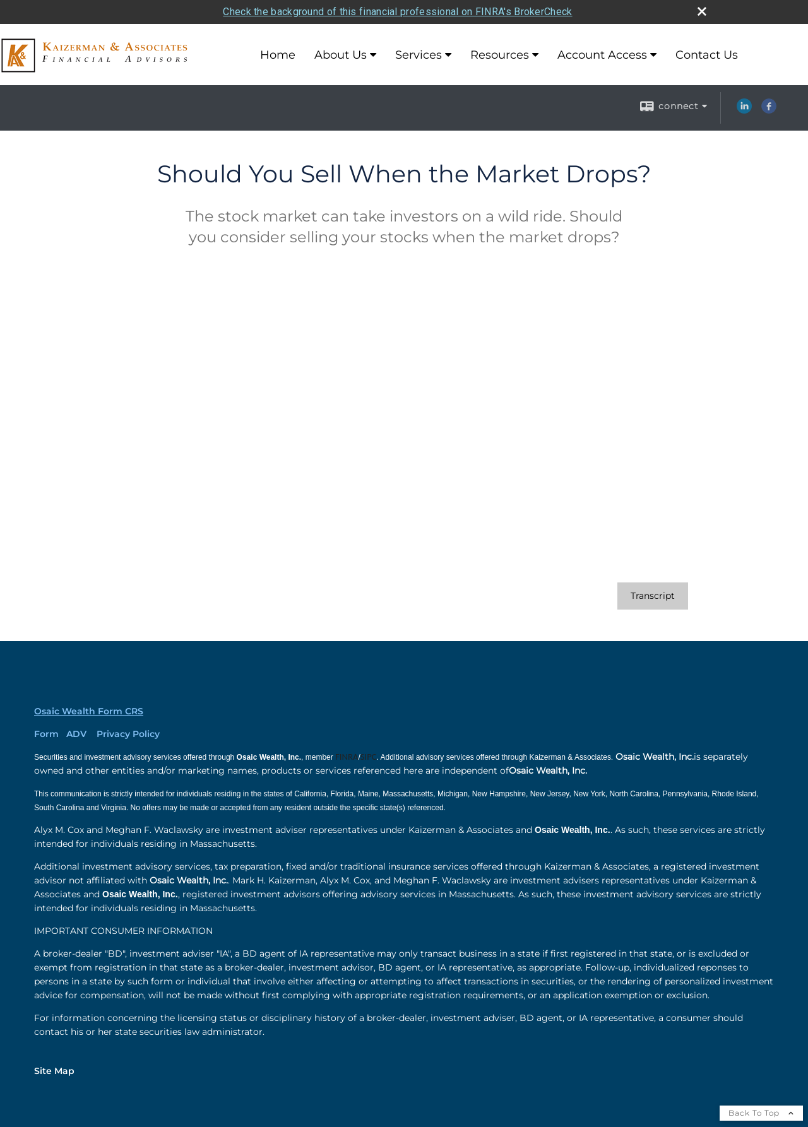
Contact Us (706, 55)
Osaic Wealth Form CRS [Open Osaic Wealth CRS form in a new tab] (88, 711)
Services (418, 55)
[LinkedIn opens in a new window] (744, 110)
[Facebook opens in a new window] (768, 110)
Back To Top (761, 1113)
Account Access (602, 55)
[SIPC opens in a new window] (368, 757)
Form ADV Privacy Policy (97, 734)
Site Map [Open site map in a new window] (54, 1071)
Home (277, 55)
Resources (499, 55)
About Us (340, 55)
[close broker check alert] (702, 11)
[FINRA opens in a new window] (346, 757)
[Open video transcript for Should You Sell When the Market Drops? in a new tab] (652, 596)
